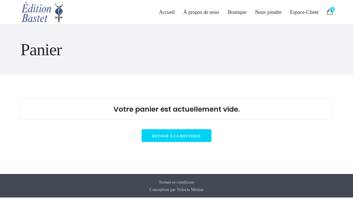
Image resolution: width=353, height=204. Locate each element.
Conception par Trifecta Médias (176, 189)
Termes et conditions (176, 182)
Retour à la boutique (176, 136)
